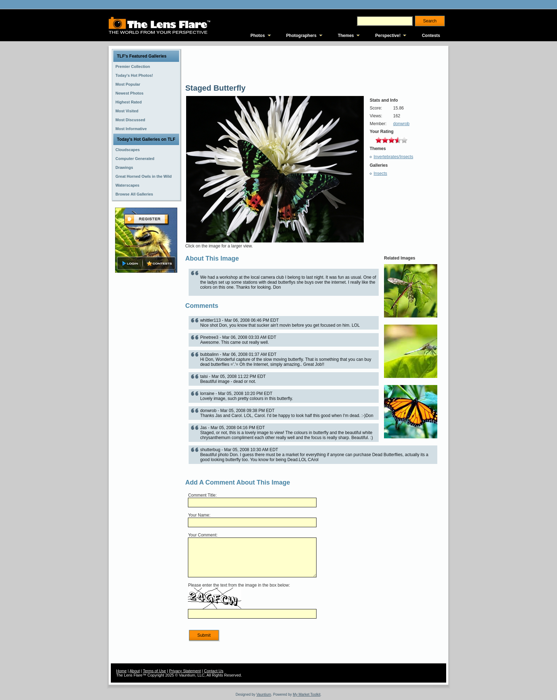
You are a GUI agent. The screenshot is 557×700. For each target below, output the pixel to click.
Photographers (301, 35)
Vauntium (263, 694)
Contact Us (213, 671)
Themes (346, 35)
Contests (431, 35)
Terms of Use (154, 671)
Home (121, 671)
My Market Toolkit (306, 694)
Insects (380, 173)
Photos (257, 35)
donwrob (401, 123)
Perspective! (387, 35)
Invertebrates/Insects (393, 156)
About (135, 671)
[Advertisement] (146, 386)
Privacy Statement (185, 671)
